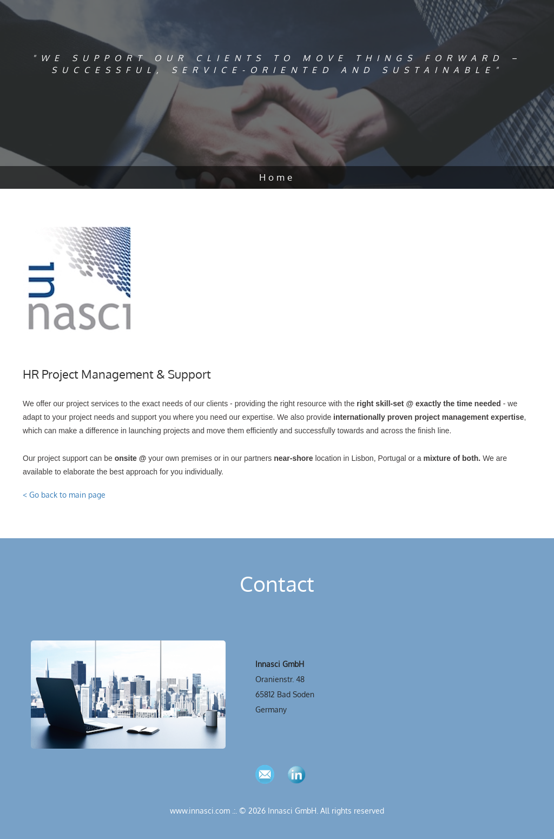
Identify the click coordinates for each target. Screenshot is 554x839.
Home (277, 177)
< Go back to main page (64, 494)
